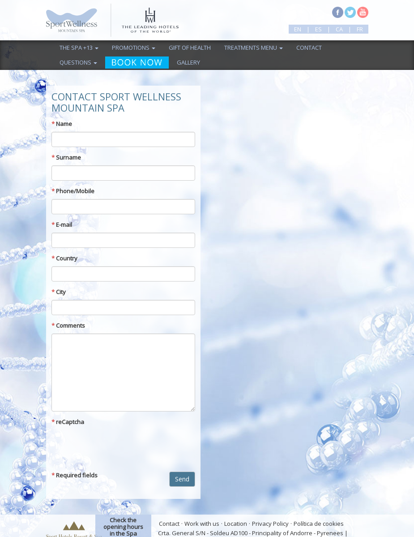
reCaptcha (67, 421)
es (318, 29)
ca (339, 29)
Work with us (201, 524)
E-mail (61, 224)
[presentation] (119, 447)
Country (64, 258)
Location (235, 524)
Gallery (188, 62)
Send (182, 479)
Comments (68, 325)
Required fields (74, 475)
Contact (309, 47)
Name (61, 123)
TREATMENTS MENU (253, 47)
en (297, 29)
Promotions (133, 47)
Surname (66, 157)
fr (360, 29)
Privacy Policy (270, 524)
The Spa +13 (79, 47)
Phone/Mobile (72, 191)
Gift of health (190, 47)
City (58, 291)
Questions (78, 62)
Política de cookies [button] (319, 524)
